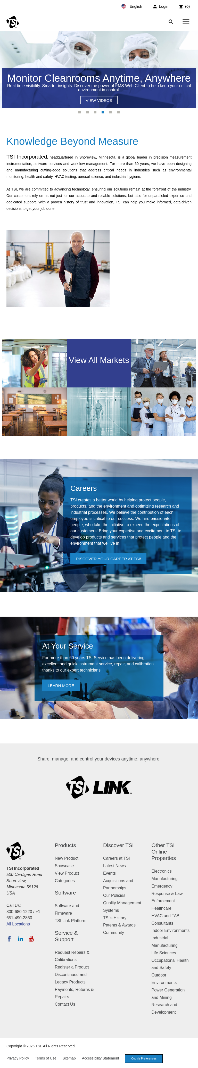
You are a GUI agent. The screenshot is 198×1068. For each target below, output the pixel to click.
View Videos (99, 100)
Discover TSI (118, 845)
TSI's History (114, 918)
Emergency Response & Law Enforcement (167, 893)
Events (109, 873)
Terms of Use (45, 1058)
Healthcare (161, 908)
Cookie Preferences (143, 1058)
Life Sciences (164, 953)
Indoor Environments (171, 930)
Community (113, 932)
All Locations (18, 924)
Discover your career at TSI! (109, 559)
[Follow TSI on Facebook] (9, 938)
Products (65, 845)
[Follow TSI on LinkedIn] (20, 938)
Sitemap (69, 1058)
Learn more (61, 685)
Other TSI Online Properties (164, 851)
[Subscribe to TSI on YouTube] (31, 938)
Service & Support (66, 936)
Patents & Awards (119, 925)
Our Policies (114, 895)
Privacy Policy (17, 1058)
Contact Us (65, 1004)
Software (65, 893)
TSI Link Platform (71, 920)
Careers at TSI (116, 858)
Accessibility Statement (100, 1058)
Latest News (114, 866)
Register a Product (72, 967)
